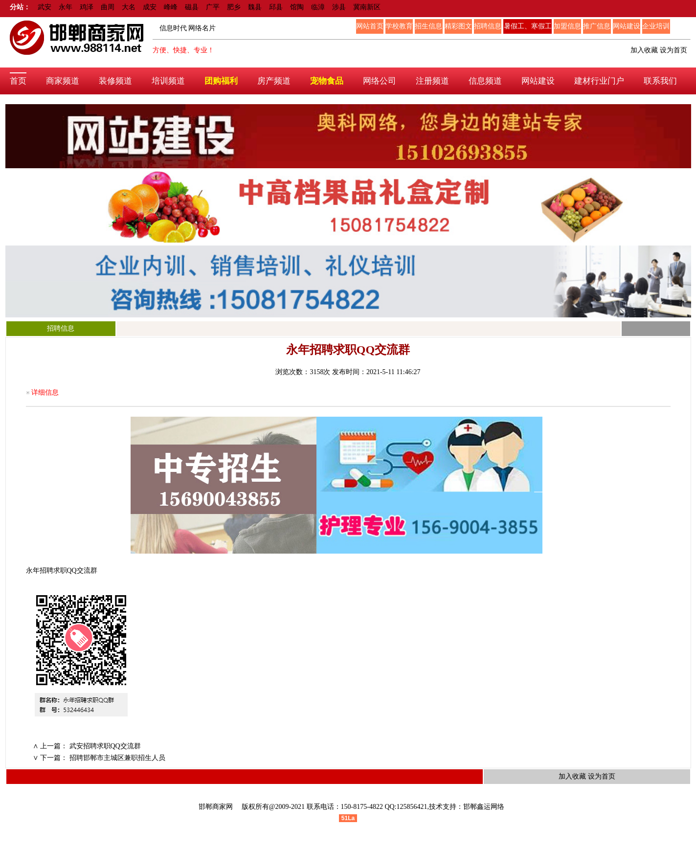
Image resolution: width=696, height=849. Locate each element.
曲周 (107, 7)
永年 (65, 7)
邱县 (276, 7)
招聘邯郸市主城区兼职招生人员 (117, 757)
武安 (44, 7)
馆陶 (297, 7)
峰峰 (171, 7)
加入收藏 (644, 50)
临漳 (318, 7)
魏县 (255, 7)
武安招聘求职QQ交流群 (105, 746)
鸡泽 (86, 7)
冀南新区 (367, 7)
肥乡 (234, 7)
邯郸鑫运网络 (483, 806)
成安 (150, 7)
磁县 (192, 7)
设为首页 (673, 50)
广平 (213, 7)
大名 (128, 7)
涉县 (339, 7)
